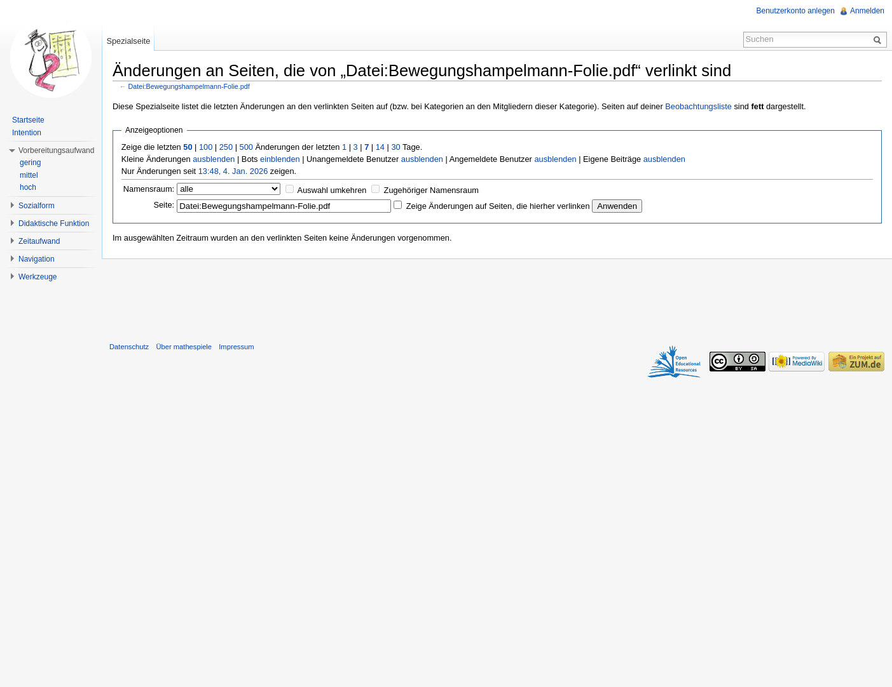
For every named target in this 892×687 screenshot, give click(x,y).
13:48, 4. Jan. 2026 (233, 171)
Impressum (236, 346)
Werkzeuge (37, 276)
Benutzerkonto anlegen (796, 10)
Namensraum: (148, 189)
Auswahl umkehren (332, 190)
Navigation (36, 259)
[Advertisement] (497, 297)
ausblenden (214, 159)
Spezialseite (128, 41)
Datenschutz (129, 346)
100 (205, 147)
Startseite (28, 120)
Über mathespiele (184, 346)
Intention (26, 132)
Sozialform (36, 205)
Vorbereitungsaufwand (56, 150)
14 (380, 147)
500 (246, 147)
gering (30, 162)
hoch (28, 187)
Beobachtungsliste (698, 106)
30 (395, 147)
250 (226, 147)
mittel (29, 175)
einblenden (280, 159)
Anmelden (867, 10)
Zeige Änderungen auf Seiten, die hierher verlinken (498, 206)
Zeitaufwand (39, 241)
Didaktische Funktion (53, 223)
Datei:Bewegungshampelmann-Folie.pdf (189, 86)
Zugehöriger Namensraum (431, 190)
